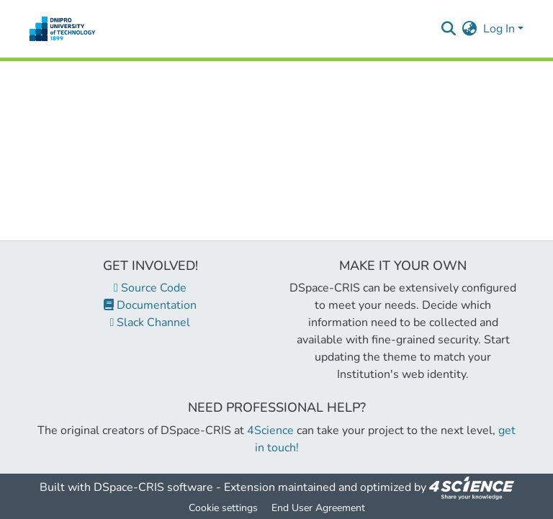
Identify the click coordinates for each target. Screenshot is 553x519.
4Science (270, 430)
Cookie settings (223, 508)
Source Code (150, 288)
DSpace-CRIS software (153, 487)
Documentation (150, 305)
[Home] (62, 28)
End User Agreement (318, 508)
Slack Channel (150, 322)
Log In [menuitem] (499, 29)
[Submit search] (449, 28)
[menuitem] (470, 28)
